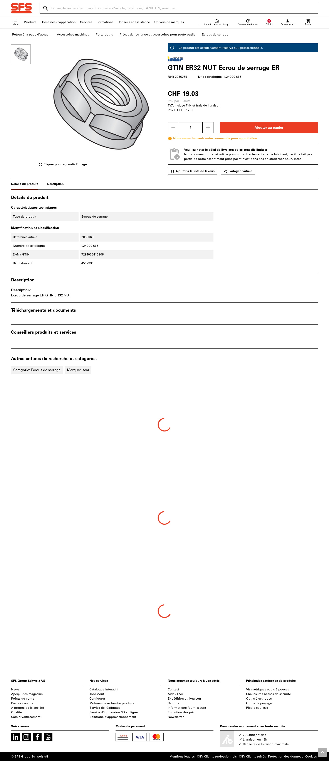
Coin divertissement (25, 717)
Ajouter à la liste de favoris (193, 171)
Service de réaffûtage (105, 708)
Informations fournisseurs (187, 708)
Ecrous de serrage (215, 34)
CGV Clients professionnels (217, 756)
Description (55, 184)
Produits (30, 22)
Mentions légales (182, 756)
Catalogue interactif (103, 689)
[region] (24, 105)
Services (86, 22)
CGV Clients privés (252, 756)
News (15, 689)
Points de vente (22, 698)
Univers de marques (169, 22)
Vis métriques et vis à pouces (267, 689)
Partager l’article (237, 171)
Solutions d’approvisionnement (112, 717)
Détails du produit (24, 184)
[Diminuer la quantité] (173, 127)
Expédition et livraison (184, 698)
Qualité (16, 712)
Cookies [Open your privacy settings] (311, 756)
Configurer (97, 698)
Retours (173, 703)
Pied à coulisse (257, 708)
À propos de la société (27, 708)
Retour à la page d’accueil (31, 34)
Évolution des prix (181, 712)
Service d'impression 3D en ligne (113, 712)
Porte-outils (104, 34)
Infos (297, 159)
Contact (173, 689)
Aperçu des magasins (27, 694)
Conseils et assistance (134, 22)
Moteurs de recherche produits (111, 703)
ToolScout (96, 694)
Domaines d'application (58, 22)
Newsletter (176, 717)
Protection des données (285, 756)
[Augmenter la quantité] (208, 127)
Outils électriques (259, 698)
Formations (105, 22)
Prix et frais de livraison (203, 105)
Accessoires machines (73, 34)
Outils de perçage (259, 703)
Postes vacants (22, 703)
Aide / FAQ (175, 694)
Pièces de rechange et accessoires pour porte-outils (157, 34)
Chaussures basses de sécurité (268, 694)
